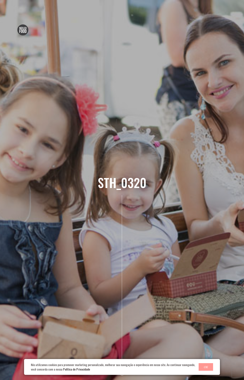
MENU (220, 30)
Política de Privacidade (76, 369)
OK (206, 367)
